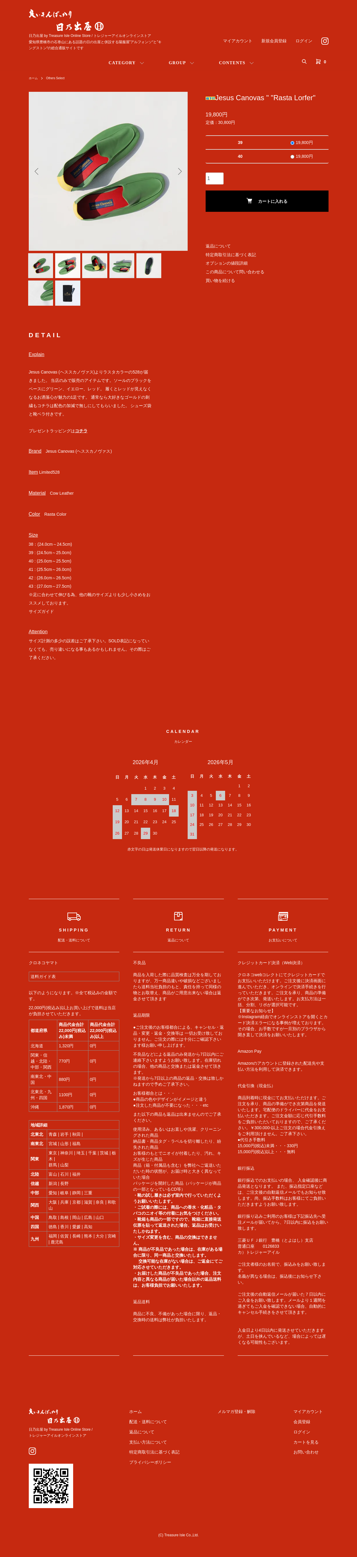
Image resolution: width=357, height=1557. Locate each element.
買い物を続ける (220, 280)
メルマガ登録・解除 (253, 1421)
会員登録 (307, 1431)
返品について (218, 246)
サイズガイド (41, 621)
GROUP (177, 63)
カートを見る (311, 1451)
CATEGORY (122, 63)
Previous (37, 171)
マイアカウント (237, 40)
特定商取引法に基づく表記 (231, 254)
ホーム (34, 78)
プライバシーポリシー (178, 1471)
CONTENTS (232, 63)
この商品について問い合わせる (235, 271)
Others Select (59, 78)
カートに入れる (266, 201)
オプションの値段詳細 (227, 263)
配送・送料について (176, 1431)
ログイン (304, 40)
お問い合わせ (311, 1462)
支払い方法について (176, 1451)
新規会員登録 (274, 40)
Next (178, 171)
